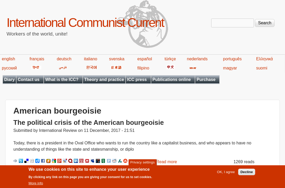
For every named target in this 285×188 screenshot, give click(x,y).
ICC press (137, 79)
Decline (247, 173)
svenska (117, 59)
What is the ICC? (62, 79)
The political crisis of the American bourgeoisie (88, 122)
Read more (166, 162)
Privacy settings (142, 163)
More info (36, 184)
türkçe (170, 59)
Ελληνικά (264, 59)
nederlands (197, 59)
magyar (230, 68)
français (37, 59)
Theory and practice (104, 79)
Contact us (29, 79)
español (144, 59)
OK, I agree (226, 173)
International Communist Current (85, 23)
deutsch (64, 59)
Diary (9, 79)
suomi (261, 68)
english (8, 59)
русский (9, 68)
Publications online (172, 79)
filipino (143, 68)
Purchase (206, 79)
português (232, 59)
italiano (90, 59)
